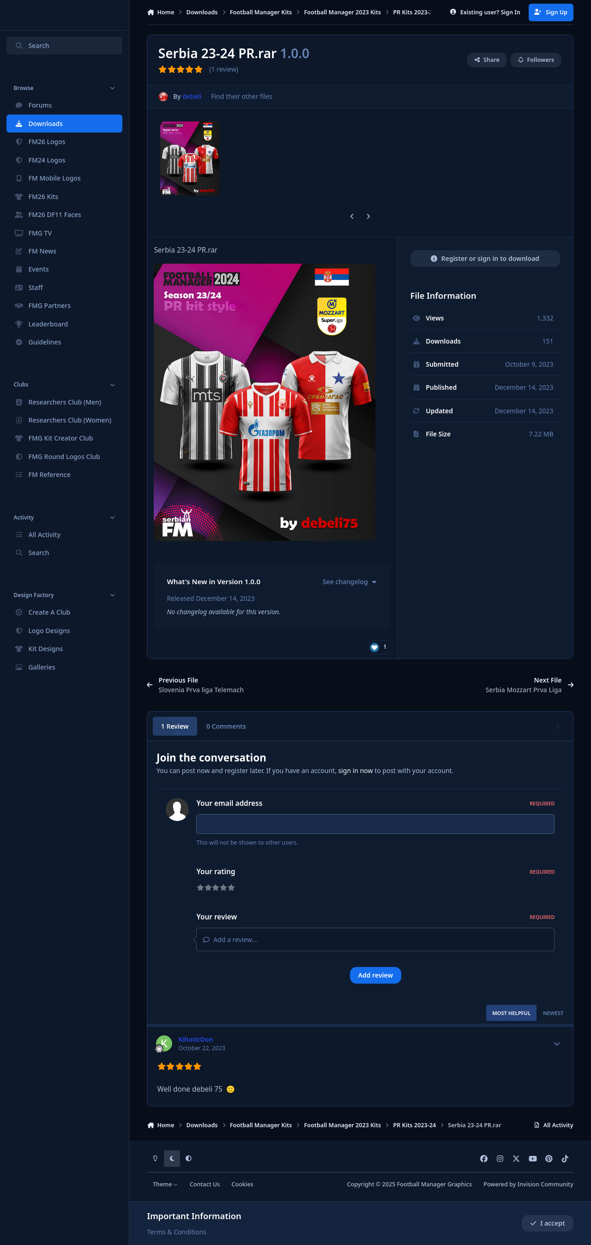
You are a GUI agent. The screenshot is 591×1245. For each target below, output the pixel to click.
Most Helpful (511, 1012)
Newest (553, 1012)
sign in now (355, 770)
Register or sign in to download (485, 258)
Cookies (242, 1184)
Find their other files (242, 96)
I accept (547, 1223)
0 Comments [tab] (226, 726)
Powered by (528, 1184)
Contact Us (205, 1184)
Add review (375, 975)
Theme (165, 1184)
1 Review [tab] (175, 726)
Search (32, 45)
